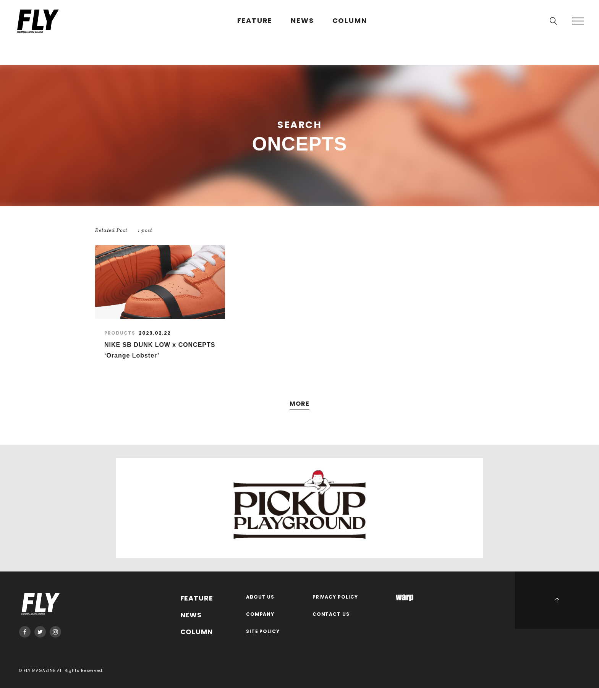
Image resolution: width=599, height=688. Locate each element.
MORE (299, 404)
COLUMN (349, 21)
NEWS (302, 21)
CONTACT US (331, 614)
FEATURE (255, 21)
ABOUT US (260, 597)
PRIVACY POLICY (335, 597)
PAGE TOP (557, 600)
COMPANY (260, 614)
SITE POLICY (263, 632)
